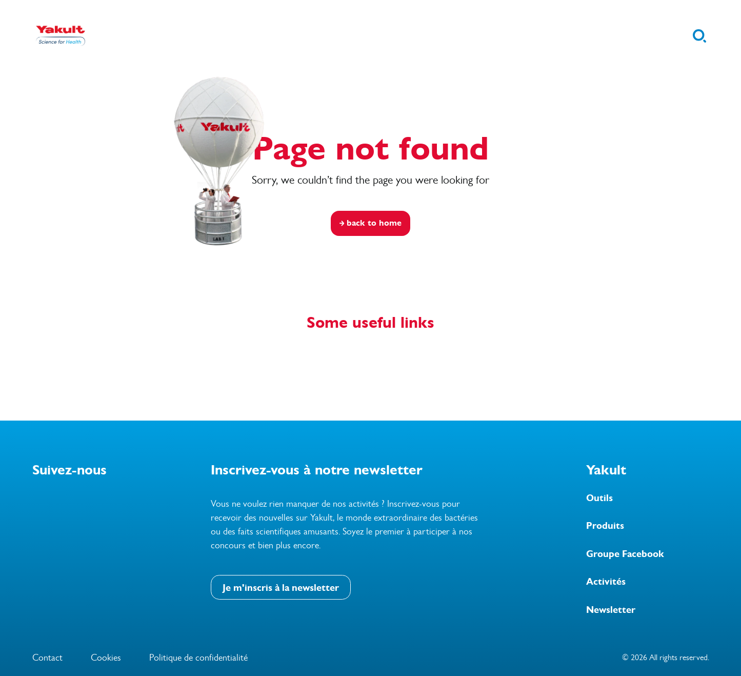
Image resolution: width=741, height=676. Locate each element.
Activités (606, 581)
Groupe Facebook (625, 554)
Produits (605, 525)
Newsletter (610, 609)
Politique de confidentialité (198, 657)
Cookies (106, 657)
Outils (599, 498)
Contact (47, 657)
